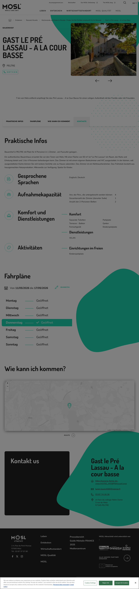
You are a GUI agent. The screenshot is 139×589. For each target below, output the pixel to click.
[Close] (135, 584)
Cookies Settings (90, 584)
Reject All (106, 584)
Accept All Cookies (122, 584)
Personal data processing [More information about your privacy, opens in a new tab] (61, 586)
